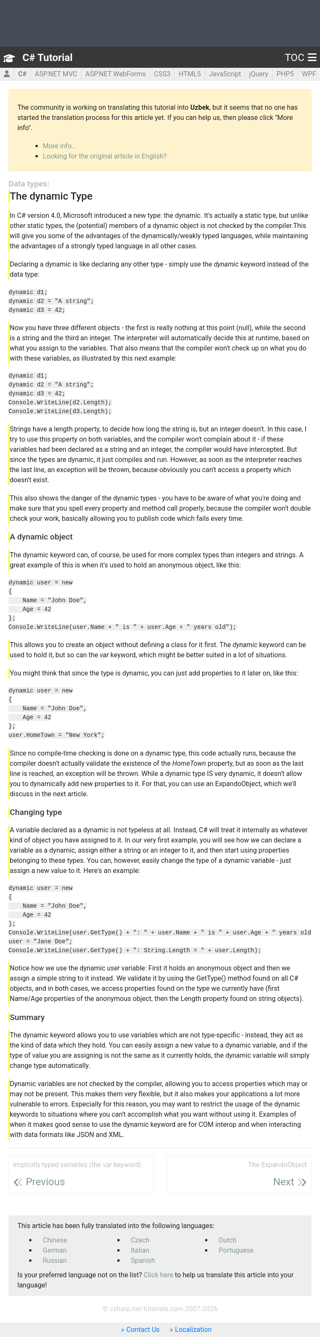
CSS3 (162, 74)
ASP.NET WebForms (116, 74)
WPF (309, 74)
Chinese (55, 1240)
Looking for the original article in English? (105, 156)
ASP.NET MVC (56, 74)
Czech (140, 1240)
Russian (55, 1260)
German (55, 1250)
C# (22, 74)
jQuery (258, 74)
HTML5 (189, 74)
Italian (140, 1250)
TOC (301, 58)
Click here (158, 1275)
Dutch (228, 1240)
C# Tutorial (47, 58)
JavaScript (225, 74)
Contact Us (143, 1330)
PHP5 (285, 74)
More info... (60, 146)
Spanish (143, 1260)
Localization (193, 1330)
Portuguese (236, 1250)
